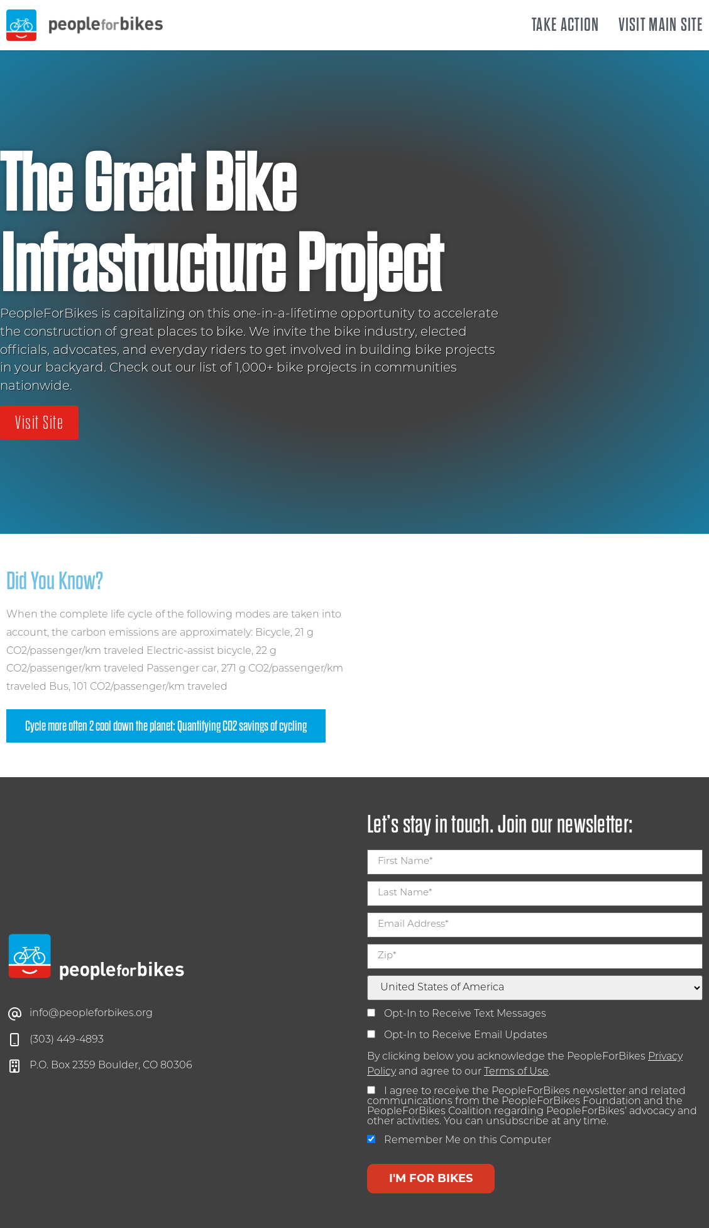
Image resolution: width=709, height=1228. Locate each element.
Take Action (565, 25)
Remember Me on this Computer (459, 1140)
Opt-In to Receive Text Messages (456, 1014)
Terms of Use (516, 1072)
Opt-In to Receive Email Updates (457, 1035)
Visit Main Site (660, 25)
